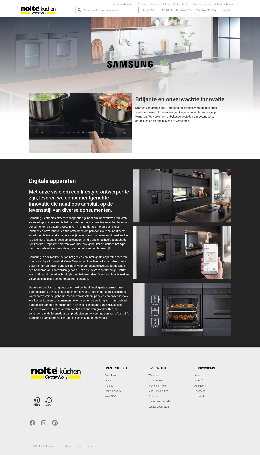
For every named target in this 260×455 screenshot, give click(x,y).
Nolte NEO (165, 10)
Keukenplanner (180, 4)
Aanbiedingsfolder (160, 4)
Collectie (148, 10)
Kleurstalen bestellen (123, 4)
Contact (227, 10)
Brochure (142, 4)
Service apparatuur (202, 4)
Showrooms (184, 10)
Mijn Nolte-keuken (224, 4)
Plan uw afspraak (206, 10)
